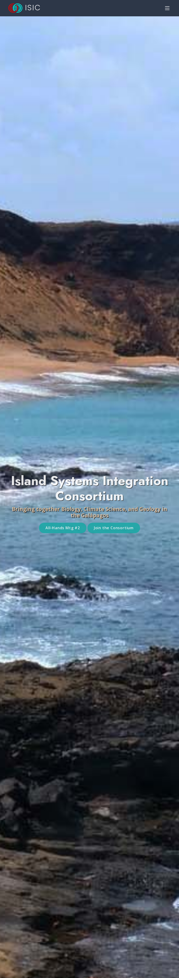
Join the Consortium (114, 533)
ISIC (24, 7)
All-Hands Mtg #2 (62, 533)
